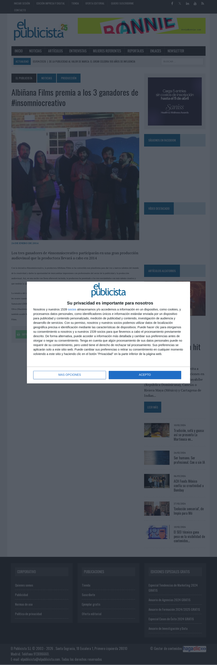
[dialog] (108, 332)
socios (72, 309)
